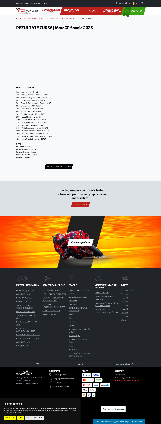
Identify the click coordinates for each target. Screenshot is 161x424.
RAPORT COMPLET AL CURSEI (58, 166)
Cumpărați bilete (80, 242)
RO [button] (135, 3)
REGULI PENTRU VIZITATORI (54, 294)
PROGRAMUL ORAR (24, 298)
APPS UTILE (73, 349)
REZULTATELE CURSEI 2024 (27, 338)
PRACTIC (91, 10)
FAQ (37, 363)
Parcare (72, 314)
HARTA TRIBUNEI (49, 314)
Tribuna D (125, 305)
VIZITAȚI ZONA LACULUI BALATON (112, 10)
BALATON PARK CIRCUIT (71, 10)
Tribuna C (124, 301)
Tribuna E (124, 309)
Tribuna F (124, 312)
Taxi (70, 318)
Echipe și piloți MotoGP (25, 290)
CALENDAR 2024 (23, 342)
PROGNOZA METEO (24, 301)
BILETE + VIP (133, 11)
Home (18, 18)
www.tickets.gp (124, 363)
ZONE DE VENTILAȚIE (51, 311)
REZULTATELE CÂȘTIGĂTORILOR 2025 (60, 18)
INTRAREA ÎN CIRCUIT (51, 290)
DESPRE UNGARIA (102, 293)
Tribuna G (124, 316)
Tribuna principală (128, 290)
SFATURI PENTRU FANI (25, 311)
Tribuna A (124, 294)
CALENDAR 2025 (23, 346)
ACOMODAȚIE (74, 335)
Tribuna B (124, 298)
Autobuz (72, 322)
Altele (123, 320)
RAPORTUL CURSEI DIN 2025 (28, 335)
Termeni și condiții (23, 380)
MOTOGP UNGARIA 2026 (51, 10)
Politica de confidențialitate (27, 383)
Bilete (80, 363)
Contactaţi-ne (80, 204)
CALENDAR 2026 (23, 294)
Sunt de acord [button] (10, 418)
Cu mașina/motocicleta (78, 297)
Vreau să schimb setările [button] (34, 418)
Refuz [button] (20, 418)
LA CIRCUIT (73, 325)
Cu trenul (72, 304)
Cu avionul (73, 300)
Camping (72, 346)
